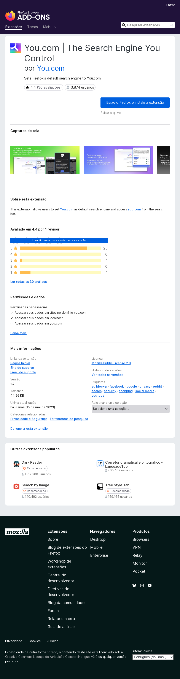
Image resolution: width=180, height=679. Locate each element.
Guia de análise (61, 626)
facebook (117, 386)
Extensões (13, 27)
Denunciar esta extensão (29, 428)
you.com (134, 209)
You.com (51, 68)
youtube (98, 395)
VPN (136, 547)
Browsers (140, 539)
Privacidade (13, 641)
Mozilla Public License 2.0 (111, 363)
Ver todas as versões (107, 375)
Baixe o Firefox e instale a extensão (135, 102)
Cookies (35, 641)
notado (52, 652)
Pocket (138, 571)
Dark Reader (32, 462)
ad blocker (99, 386)
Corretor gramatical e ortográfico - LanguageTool (134, 464)
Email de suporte (23, 372)
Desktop (97, 539)
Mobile (96, 547)
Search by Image (35, 485)
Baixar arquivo (110, 112)
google (131, 386)
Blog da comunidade (66, 602)
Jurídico (52, 641)
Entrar (170, 5)
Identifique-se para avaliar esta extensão (59, 240)
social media (144, 391)
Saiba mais (18, 333)
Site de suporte (22, 367)
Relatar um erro (61, 618)
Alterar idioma (142, 651)
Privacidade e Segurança (28, 419)
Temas (32, 27)
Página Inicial (20, 363)
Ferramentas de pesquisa (69, 419)
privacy (145, 386)
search (97, 391)
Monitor (139, 563)
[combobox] (148, 25)
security (110, 391)
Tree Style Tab (117, 485)
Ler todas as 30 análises (28, 281)
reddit (157, 386)
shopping (126, 391)
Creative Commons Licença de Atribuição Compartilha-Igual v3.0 (51, 656)
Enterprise (99, 555)
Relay (137, 555)
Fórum (53, 610)
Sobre (53, 539)
